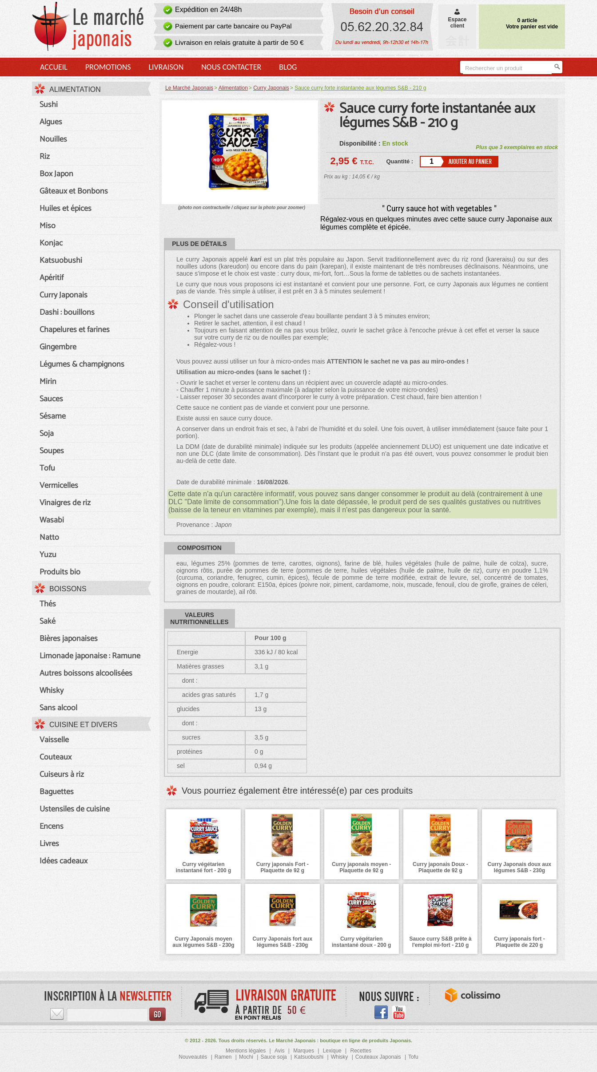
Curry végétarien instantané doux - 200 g (361, 942)
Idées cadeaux (64, 861)
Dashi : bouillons (67, 312)
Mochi (246, 1057)
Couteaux (56, 757)
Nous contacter (231, 67)
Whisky (52, 690)
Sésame (53, 416)
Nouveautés (193, 1057)
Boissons (68, 589)
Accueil (54, 67)
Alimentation (75, 89)
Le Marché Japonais (189, 88)
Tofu (47, 468)
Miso (48, 226)
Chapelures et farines (75, 329)
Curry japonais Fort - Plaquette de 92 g (282, 867)
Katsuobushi (61, 260)
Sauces (51, 399)
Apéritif (52, 278)
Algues (51, 122)
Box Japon (56, 174)
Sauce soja (273, 1057)
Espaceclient (457, 19)
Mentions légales (246, 1051)
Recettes (360, 1051)
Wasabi (52, 520)
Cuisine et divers (83, 724)
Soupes (52, 451)
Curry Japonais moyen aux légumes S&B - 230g (203, 942)
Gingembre (58, 347)
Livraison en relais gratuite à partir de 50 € (239, 42)
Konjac (51, 243)
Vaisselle (54, 740)
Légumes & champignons (82, 364)
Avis (279, 1051)
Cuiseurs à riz (62, 774)
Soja (47, 433)
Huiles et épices (66, 208)
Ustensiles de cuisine (75, 809)
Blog (288, 67)
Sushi (49, 104)
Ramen (223, 1057)
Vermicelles (59, 485)
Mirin (48, 381)
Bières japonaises (69, 638)
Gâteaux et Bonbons (74, 191)
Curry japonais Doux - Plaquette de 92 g (440, 867)
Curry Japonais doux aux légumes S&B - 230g (519, 867)
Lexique (332, 1051)
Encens (52, 826)
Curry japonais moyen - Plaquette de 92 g (361, 867)
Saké (48, 621)
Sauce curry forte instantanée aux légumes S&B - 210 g (437, 115)
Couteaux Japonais (378, 1057)
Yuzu (48, 555)
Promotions (108, 67)
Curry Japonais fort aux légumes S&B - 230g (282, 942)
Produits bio (60, 572)
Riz (45, 156)
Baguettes (57, 792)
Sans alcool (58, 708)
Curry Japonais (64, 295)
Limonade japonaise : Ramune (90, 656)
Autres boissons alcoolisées (86, 673)
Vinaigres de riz (65, 503)
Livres (49, 843)
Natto (49, 537)
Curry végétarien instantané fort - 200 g (203, 867)
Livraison (165, 67)
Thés (48, 604)
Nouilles (53, 139)
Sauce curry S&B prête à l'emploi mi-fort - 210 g (440, 942)
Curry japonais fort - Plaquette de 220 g (519, 942)
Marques (303, 1051)
